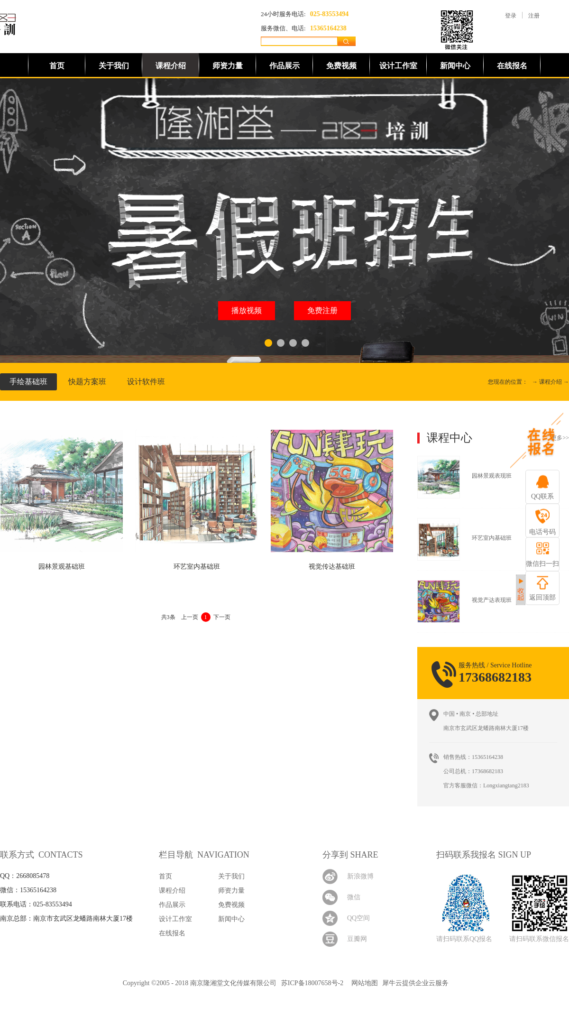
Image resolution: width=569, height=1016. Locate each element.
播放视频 (246, 310)
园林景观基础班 (61, 566)
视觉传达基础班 (332, 566)
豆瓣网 (357, 938)
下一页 (221, 617)
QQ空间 (358, 918)
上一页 (189, 617)
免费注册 (322, 310)
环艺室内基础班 (197, 566)
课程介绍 (550, 382)
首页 (56, 66)
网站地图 (363, 983)
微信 (353, 897)
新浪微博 (360, 876)
